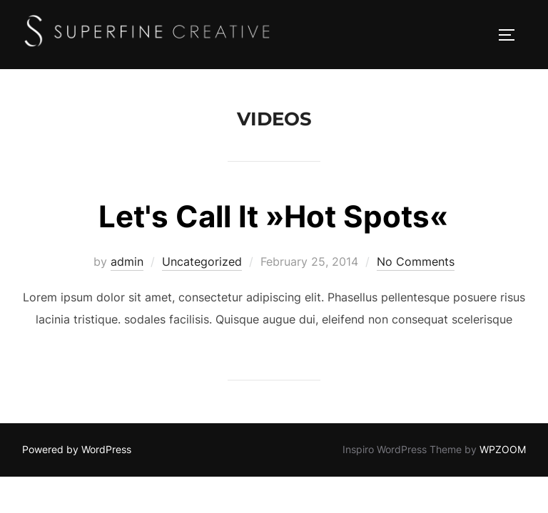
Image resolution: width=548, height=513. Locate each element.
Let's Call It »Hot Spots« (273, 216)
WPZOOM (503, 449)
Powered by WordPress (76, 449)
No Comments (416, 261)
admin (127, 261)
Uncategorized (202, 261)
